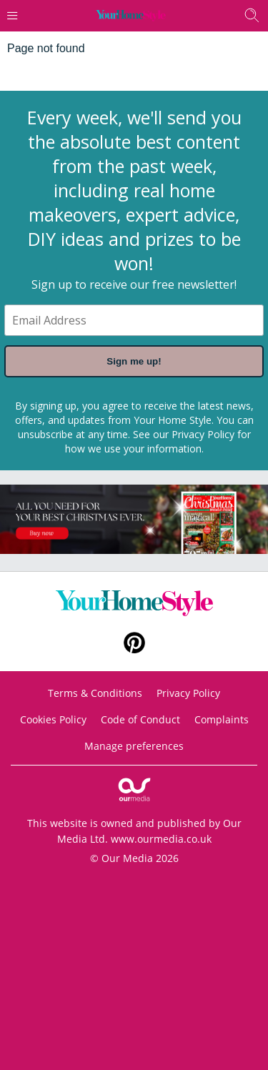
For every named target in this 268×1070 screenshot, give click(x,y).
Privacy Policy (203, 434)
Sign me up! (133, 361)
